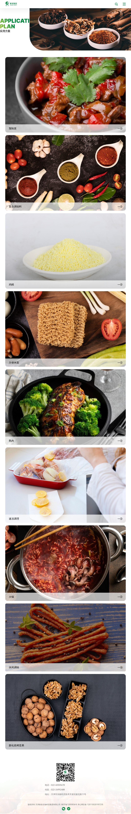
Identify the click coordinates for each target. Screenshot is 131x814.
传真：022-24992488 (55, 789)
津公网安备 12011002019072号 (90, 804)
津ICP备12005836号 (69, 804)
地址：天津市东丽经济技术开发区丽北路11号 (65, 794)
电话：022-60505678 (55, 785)
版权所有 (31, 804)
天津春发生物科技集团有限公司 (48, 804)
